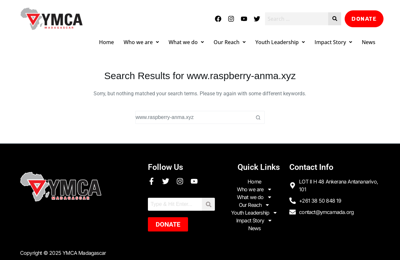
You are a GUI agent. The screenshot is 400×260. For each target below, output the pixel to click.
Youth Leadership (280, 42)
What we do (186, 42)
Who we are (141, 42)
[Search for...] (193, 117)
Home (106, 42)
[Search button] (258, 117)
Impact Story (333, 42)
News (368, 42)
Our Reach (230, 42)
